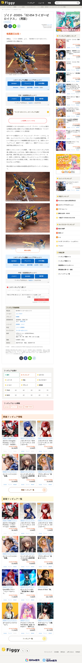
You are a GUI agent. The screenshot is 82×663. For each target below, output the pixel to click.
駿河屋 (41, 99)
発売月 (7, 395)
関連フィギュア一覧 (27, 490)
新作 (7, 375)
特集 (49, 3)
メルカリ (14, 99)
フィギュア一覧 (28, 639)
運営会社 (63, 652)
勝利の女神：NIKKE (64, 213)
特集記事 (60, 252)
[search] (78, 2)
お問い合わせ (70, 652)
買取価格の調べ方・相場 (65, 269)
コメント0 (49, 24)
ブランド (24, 385)
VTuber (9, 438)
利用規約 (78, 652)
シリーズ (8, 380)
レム (59, 237)
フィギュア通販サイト (64, 257)
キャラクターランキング (65, 224)
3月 (16, 390)
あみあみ (14, 83)
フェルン (60, 246)
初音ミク (60, 233)
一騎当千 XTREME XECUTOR (66, 218)
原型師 (40, 385)
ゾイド (23, 324)
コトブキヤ (19, 314)
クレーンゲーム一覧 (64, 274)
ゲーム (9, 471)
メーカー (8, 385)
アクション (28, 438)
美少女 (4, 438)
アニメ (9, 620)
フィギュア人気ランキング (66, 36)
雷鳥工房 (22, 321)
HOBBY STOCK (28, 407)
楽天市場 (29, 87)
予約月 (7, 390)
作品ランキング (63, 196)
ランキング (25, 375)
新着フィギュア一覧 (12, 498)
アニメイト (28, 83)
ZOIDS (14, 7)
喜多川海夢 (61, 228)
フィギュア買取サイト (64, 261)
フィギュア (31, 3)
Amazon (15, 87)
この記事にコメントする (28, 121)
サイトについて (48, 652)
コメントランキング (64, 178)
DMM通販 (41, 83)
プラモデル (7, 22)
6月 (39, 390)
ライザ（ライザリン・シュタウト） (68, 241)
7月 (47, 390)
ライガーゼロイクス (31, 7)
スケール (15, 438)
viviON (36, 87)
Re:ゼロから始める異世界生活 (67, 200)
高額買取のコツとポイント (66, 265)
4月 (24, 390)
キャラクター (42, 380)
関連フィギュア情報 (12, 416)
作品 (23, 380)
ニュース (41, 3)
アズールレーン (62, 209)
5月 (32, 390)
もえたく (31, 103)
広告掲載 (56, 652)
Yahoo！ (22, 87)
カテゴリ (40, 375)
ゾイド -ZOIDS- (21, 7)
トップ (3, 7)
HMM (17, 317)
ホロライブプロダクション (66, 205)
